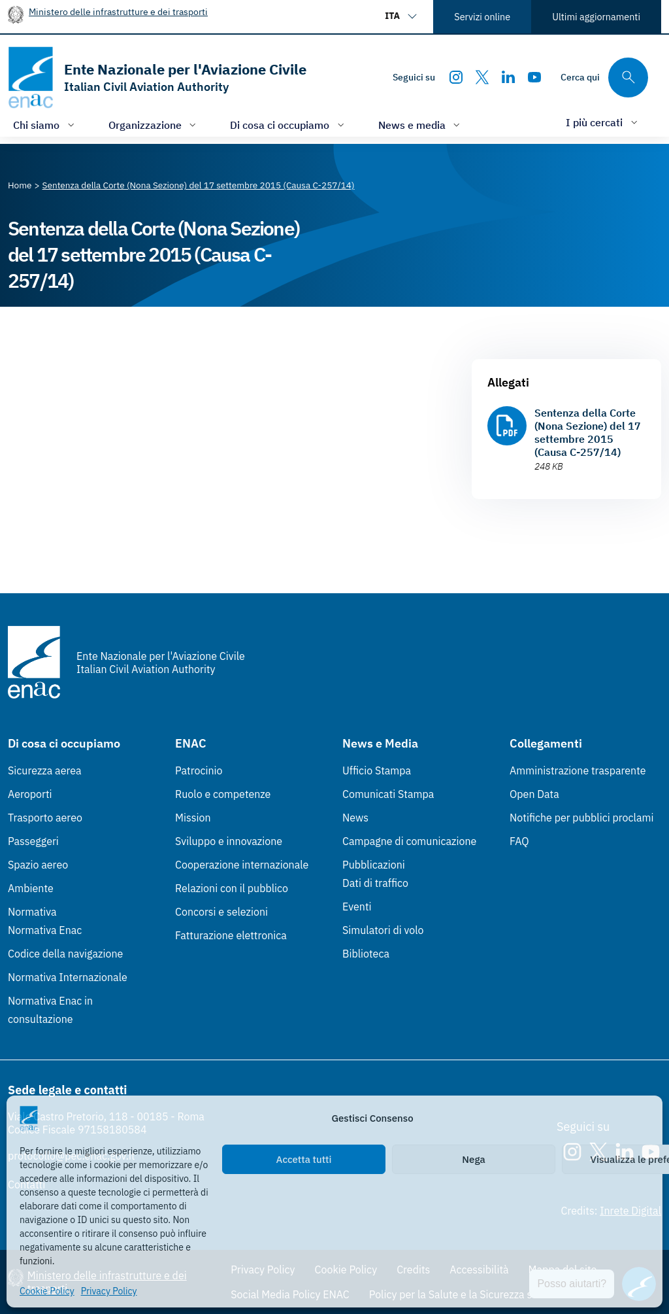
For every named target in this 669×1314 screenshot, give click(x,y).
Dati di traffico (375, 883)
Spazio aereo (38, 864)
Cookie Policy (47, 1291)
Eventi (357, 906)
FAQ (519, 841)
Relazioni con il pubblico (231, 888)
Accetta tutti (304, 1159)
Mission (193, 817)
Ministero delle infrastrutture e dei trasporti (118, 11)
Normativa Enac (45, 930)
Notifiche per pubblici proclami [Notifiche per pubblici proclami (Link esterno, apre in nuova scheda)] (581, 817)
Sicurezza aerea (45, 770)
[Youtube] (534, 77)
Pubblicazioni (373, 864)
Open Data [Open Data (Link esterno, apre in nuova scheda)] (534, 794)
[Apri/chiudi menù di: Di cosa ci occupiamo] (288, 124)
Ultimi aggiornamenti (596, 16)
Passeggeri (33, 841)
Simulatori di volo (382, 930)
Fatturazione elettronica (231, 935)
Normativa (32, 911)
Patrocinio (199, 770)
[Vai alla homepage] (157, 77)
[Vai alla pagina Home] (20, 185)
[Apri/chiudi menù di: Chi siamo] (45, 124)
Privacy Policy (109, 1291)
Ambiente (31, 888)
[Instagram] (456, 77)
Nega (473, 1159)
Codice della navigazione (65, 953)
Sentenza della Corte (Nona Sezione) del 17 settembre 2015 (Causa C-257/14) (587, 432)
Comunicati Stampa (388, 794)
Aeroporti (30, 794)
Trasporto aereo (45, 817)
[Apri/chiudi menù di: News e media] (420, 124)
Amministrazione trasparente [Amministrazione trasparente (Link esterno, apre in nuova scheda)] (578, 770)
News (355, 817)
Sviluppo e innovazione (228, 841)
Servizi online (482, 16)
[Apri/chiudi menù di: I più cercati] (603, 122)
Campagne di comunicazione (409, 841)
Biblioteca (365, 953)
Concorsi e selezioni (221, 911)
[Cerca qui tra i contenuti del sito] (604, 77)
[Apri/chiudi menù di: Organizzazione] (153, 124)
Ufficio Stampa (376, 770)
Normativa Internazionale (67, 977)
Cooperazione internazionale (241, 864)
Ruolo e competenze (222, 794)
